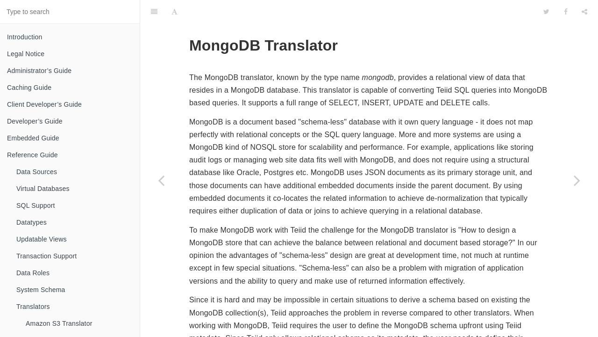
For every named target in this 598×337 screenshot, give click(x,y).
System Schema (40, 289)
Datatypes (31, 222)
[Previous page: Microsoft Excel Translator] (161, 180)
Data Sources (36, 172)
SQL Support (35, 205)
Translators (33, 306)
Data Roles (33, 273)
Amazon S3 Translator (59, 323)
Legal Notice (25, 54)
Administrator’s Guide (39, 70)
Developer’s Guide (35, 121)
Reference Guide (32, 155)
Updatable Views (41, 239)
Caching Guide (29, 87)
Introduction (25, 37)
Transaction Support (46, 256)
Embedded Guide (33, 138)
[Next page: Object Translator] (577, 180)
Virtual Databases (43, 188)
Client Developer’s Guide (44, 104)
